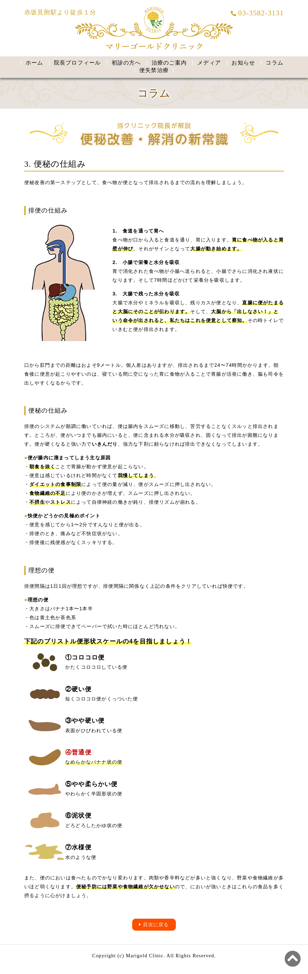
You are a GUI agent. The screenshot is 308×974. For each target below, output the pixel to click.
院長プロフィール (77, 63)
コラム (274, 63)
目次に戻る (154, 924)
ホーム (34, 63)
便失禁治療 (154, 70)
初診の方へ (126, 63)
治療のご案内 (169, 63)
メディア (209, 63)
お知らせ (243, 63)
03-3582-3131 (257, 13)
